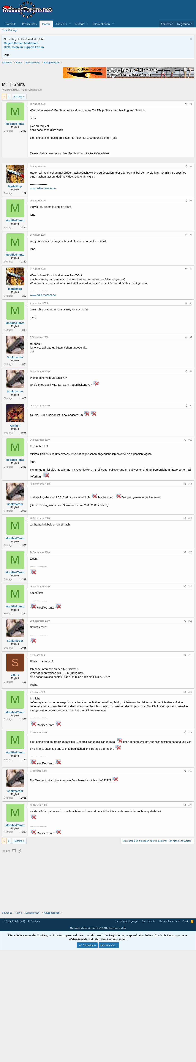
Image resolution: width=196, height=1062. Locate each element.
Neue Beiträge (9, 30)
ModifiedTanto (12, 143)
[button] (69, 24)
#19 (190, 883)
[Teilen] (186, 157)
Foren (46, 24)
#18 (190, 844)
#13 (190, 664)
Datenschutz (148, 1033)
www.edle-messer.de (43, 300)
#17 (190, 804)
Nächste (18, 149)
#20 (190, 917)
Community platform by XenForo (98, 1040)
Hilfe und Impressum (169, 1033)
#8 (191, 483)
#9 (191, 517)
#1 (191, 157)
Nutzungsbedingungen (127, 1033)
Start (185, 1033)
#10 (190, 552)
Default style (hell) (14, 1033)
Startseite (10, 24)
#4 (191, 347)
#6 (191, 415)
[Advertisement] (98, 87)
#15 (190, 733)
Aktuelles (61, 24)
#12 (190, 630)
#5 (191, 381)
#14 (190, 698)
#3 (191, 312)
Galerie (79, 24)
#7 (191, 449)
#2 (191, 278)
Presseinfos (29, 24)
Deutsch (34, 1033)
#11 (190, 596)
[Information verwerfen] (190, 39)
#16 (190, 767)
